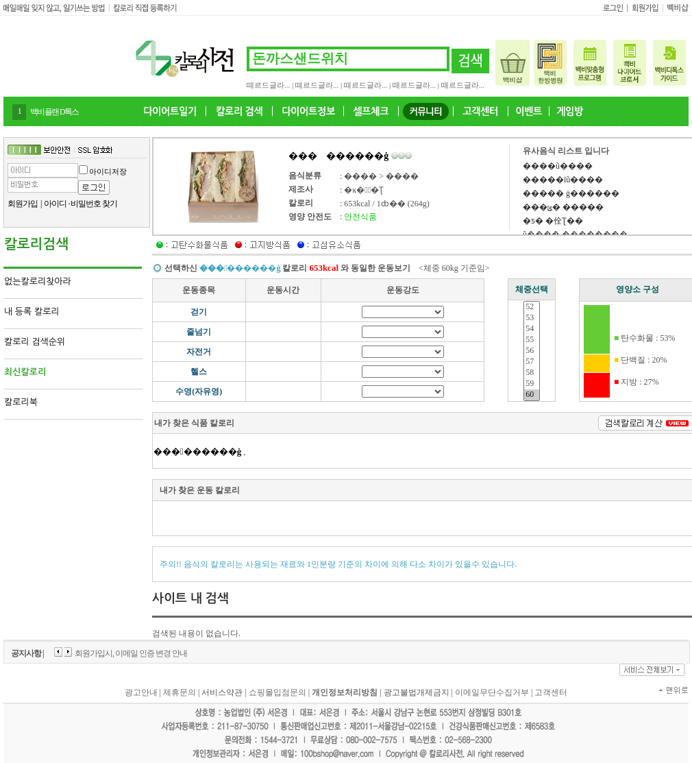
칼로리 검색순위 (34, 341)
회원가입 (23, 203)
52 (531, 307)
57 (531, 361)
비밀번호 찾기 (94, 203)
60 (531, 394)
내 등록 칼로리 (32, 311)
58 (531, 372)
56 (531, 351)
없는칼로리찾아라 (37, 281)
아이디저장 (108, 171)
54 (531, 329)
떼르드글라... (268, 85)
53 (531, 318)
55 (531, 340)
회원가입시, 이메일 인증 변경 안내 (131, 653)
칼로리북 (21, 402)
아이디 (55, 203)
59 (531, 383)
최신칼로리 (25, 371)
